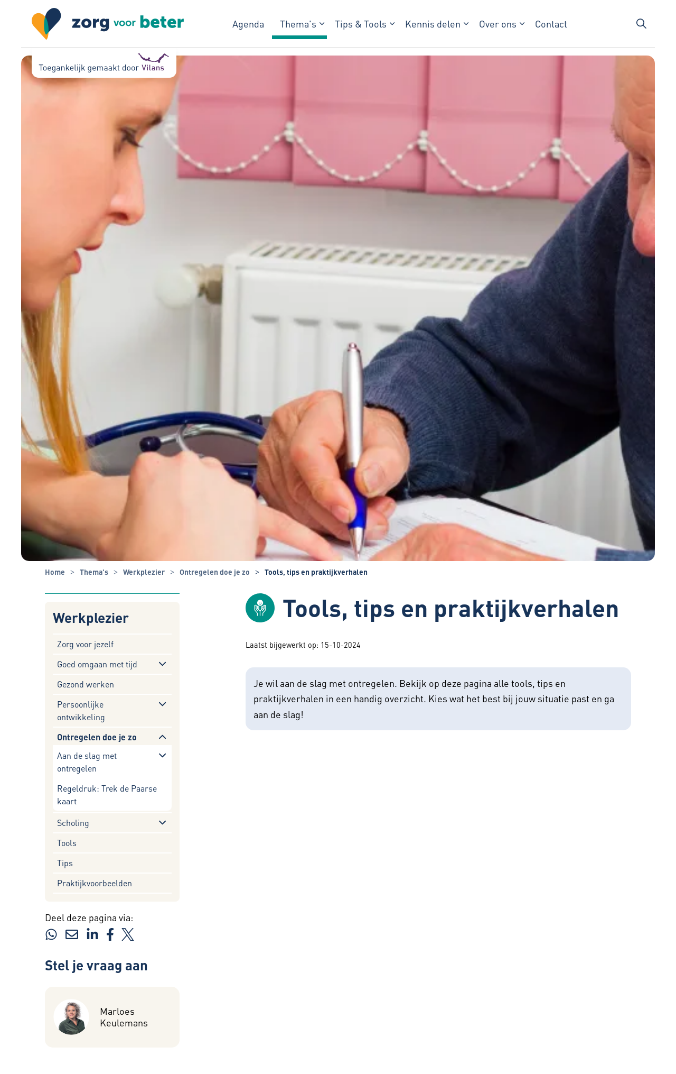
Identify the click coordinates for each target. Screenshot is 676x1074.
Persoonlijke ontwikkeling (81, 710)
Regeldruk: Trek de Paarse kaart (107, 794)
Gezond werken (85, 684)
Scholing (73, 822)
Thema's (298, 23)
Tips (65, 862)
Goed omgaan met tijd (97, 663)
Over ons (498, 23)
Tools (67, 842)
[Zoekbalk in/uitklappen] (641, 24)
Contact (551, 23)
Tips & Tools (361, 23)
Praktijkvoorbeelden (94, 882)
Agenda (248, 23)
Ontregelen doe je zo (97, 736)
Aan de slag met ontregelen (87, 762)
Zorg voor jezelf (85, 643)
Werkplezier (91, 618)
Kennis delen (433, 23)
